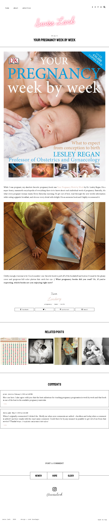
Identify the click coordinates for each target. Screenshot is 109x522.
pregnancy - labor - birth (54, 304)
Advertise (26, 8)
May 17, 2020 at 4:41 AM (20, 413)
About (15, 8)
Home (7, 8)
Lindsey (55, 298)
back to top (102, 519)
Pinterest (64, 309)
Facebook (24, 309)
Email (84, 309)
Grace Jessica (8, 394)
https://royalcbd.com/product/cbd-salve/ (32, 421)
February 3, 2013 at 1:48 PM (23, 394)
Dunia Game (7, 413)
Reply (5, 403)
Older (71, 475)
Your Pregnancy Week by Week (70, 187)
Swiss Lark (55, 22)
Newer (38, 475)
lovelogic (35, 519)
